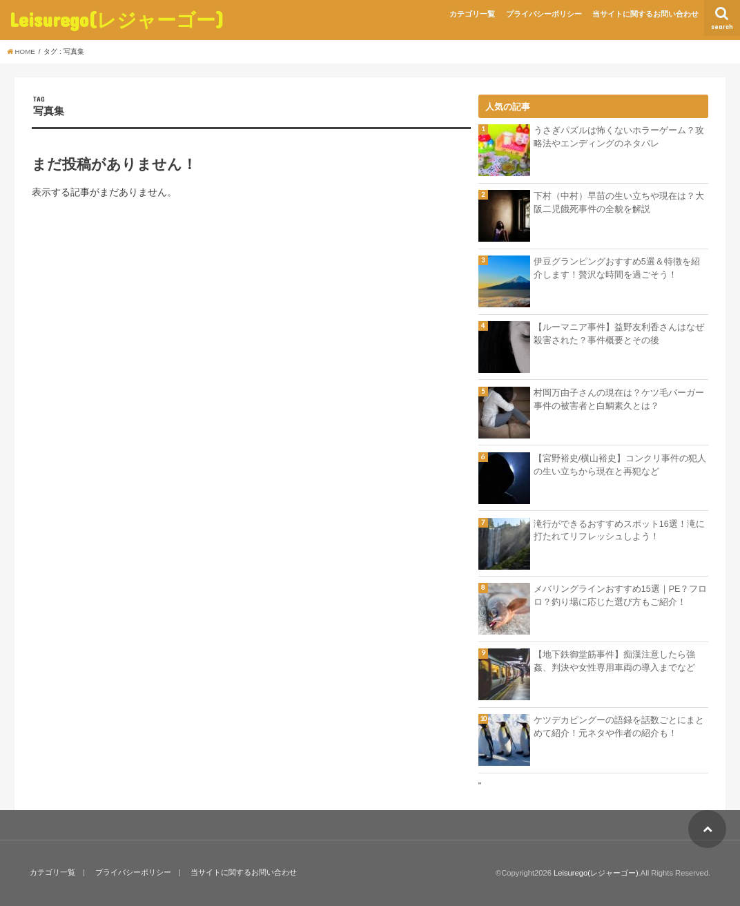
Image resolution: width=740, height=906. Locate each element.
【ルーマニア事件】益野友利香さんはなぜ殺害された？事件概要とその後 (619, 333)
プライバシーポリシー (544, 14)
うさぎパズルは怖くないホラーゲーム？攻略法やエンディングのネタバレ (619, 137)
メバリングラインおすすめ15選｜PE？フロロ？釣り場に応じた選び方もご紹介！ (621, 595)
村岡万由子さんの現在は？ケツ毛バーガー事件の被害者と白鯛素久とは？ (619, 399)
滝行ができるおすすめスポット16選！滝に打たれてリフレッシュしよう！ (619, 530)
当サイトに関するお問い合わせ (645, 14)
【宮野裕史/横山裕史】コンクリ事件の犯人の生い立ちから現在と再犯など (620, 465)
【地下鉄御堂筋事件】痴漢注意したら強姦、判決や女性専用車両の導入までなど (614, 661)
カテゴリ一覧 (472, 14)
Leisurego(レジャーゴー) (117, 19)
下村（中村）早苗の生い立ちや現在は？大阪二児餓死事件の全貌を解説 (619, 202)
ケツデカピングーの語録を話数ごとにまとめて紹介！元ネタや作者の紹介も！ (619, 726)
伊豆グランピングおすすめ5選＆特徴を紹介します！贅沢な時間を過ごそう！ (617, 268)
